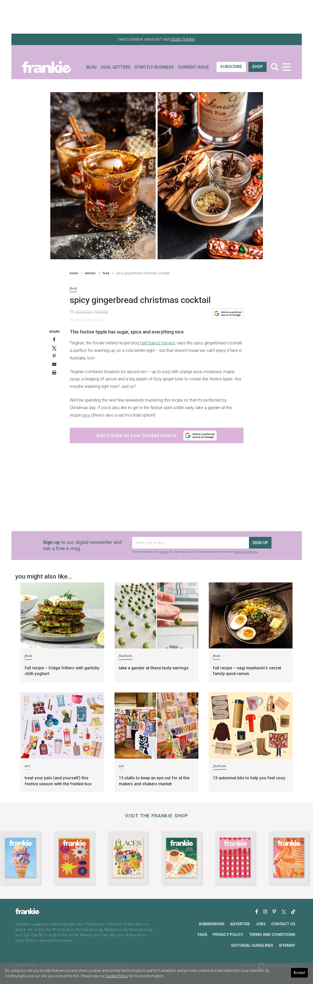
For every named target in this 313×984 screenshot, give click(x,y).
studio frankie (183, 39)
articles (90, 273)
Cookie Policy (117, 976)
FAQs (202, 934)
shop (257, 66)
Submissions (211, 924)
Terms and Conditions (272, 934)
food (105, 273)
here (86, 415)
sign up (260, 542)
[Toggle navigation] (286, 67)
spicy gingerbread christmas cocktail (143, 273)
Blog (91, 67)
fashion (126, 656)
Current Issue (193, 67)
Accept (299, 973)
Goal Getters (115, 67)
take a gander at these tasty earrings (154, 667)
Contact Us (283, 924)
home (74, 273)
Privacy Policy (228, 934)
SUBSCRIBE (231, 66)
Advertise (240, 924)
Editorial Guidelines (252, 945)
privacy (164, 551)
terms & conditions (246, 551)
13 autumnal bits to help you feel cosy (249, 777)
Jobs (260, 924)
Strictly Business (154, 67)
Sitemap (287, 945)
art (27, 767)
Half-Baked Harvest (157, 343)
